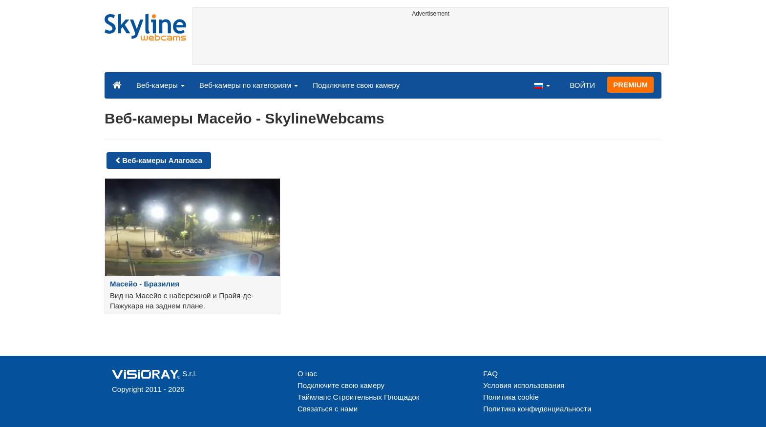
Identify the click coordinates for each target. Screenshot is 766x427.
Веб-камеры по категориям (248, 85)
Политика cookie (511, 397)
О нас (307, 373)
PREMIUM (630, 85)
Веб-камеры (160, 85)
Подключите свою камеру (356, 85)
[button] (541, 85)
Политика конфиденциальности (537, 409)
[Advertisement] (430, 42)
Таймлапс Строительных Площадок (358, 397)
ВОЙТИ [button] (582, 85)
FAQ (490, 373)
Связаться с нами (328, 409)
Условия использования (524, 385)
